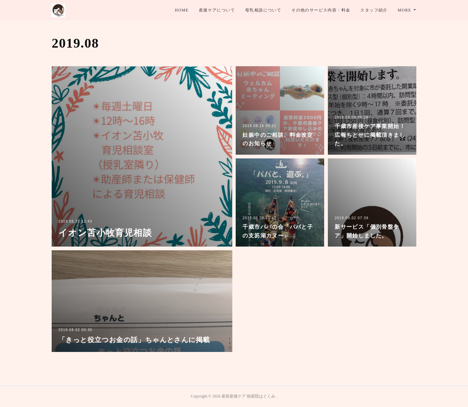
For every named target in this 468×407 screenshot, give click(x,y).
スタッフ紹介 (373, 10)
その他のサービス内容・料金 (320, 10)
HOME (182, 10)
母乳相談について (263, 10)
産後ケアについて (217, 10)
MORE (404, 10)
